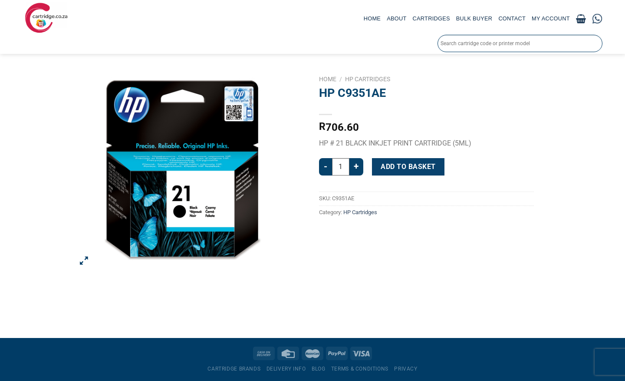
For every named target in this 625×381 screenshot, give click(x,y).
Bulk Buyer (474, 18)
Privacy (405, 369)
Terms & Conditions (359, 369)
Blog (318, 369)
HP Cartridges (367, 79)
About (396, 18)
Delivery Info (286, 369)
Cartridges (431, 18)
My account (551, 18)
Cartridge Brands (233, 369)
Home (372, 18)
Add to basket (408, 166)
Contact (512, 18)
